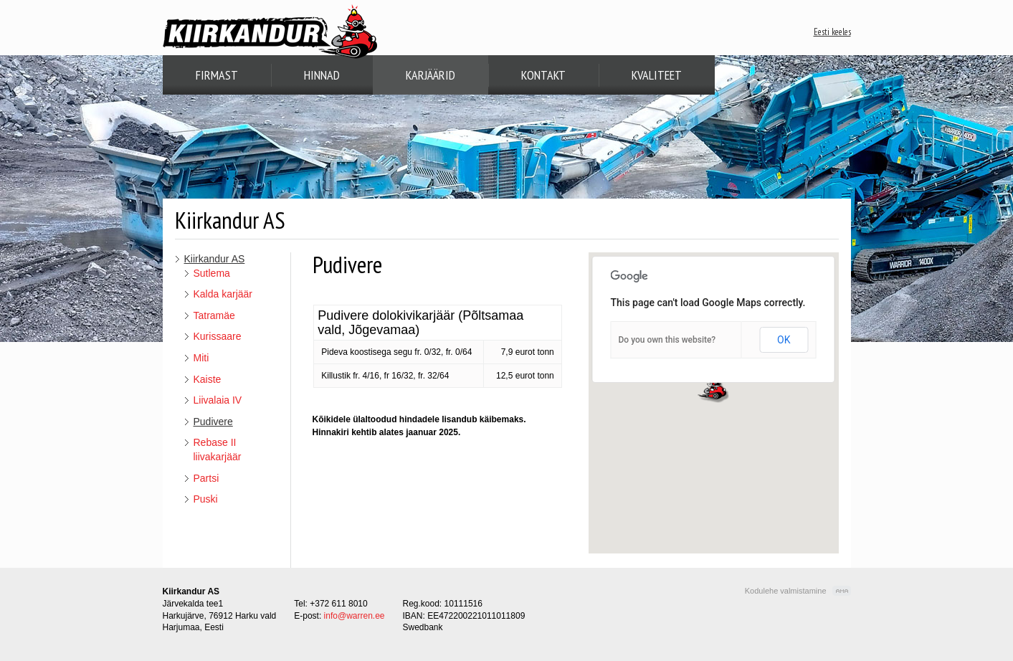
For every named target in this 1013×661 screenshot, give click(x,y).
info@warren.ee (354, 616)
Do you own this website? (667, 340)
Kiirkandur (270, 31)
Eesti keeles (832, 32)
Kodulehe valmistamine (786, 590)
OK (783, 340)
